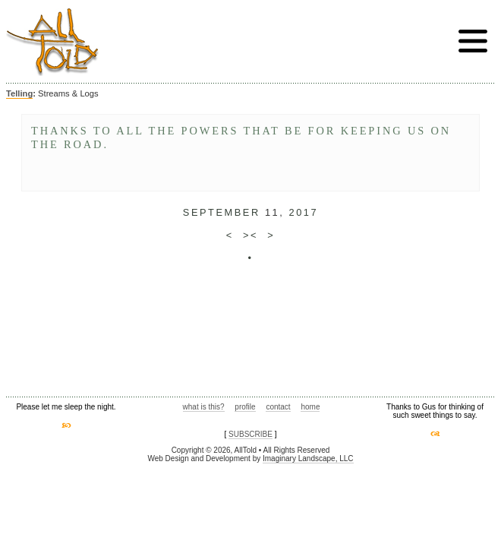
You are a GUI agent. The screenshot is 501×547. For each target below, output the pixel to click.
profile (245, 407)
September (221, 212)
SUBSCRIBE (250, 434)
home (310, 407)
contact (278, 407)
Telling (19, 93)
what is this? (204, 407)
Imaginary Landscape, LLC (308, 458)
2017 (303, 212)
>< (250, 235)
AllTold (52, 42)
